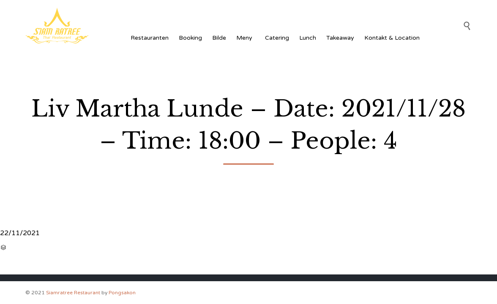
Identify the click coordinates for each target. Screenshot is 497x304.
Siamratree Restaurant (73, 293)
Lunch (307, 37)
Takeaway (340, 37)
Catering (277, 37)
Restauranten (150, 37)
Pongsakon (122, 293)
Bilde (219, 37)
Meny (245, 37)
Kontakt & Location (392, 37)
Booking (190, 37)
